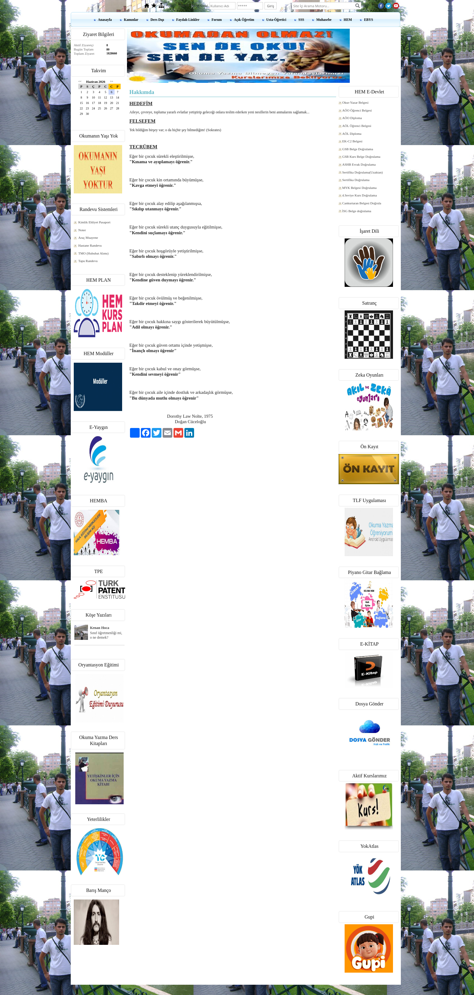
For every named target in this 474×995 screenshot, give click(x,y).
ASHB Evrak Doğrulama (359, 164)
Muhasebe (323, 19)
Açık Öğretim (244, 19)
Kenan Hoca (99, 628)
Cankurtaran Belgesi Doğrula (361, 203)
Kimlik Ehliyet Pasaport (94, 222)
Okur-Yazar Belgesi (355, 102)
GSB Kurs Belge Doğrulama (361, 156)
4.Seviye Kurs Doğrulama (359, 195)
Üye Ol (184, 5)
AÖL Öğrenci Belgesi (356, 126)
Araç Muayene (88, 237)
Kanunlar (131, 19)
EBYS (368, 19)
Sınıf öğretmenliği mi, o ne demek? (106, 635)
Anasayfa (105, 19)
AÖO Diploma (352, 118)
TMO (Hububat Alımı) (93, 253)
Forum (217, 19)
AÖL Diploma (351, 133)
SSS (301, 19)
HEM (348, 19)
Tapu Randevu (88, 261)
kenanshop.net (237, 987)
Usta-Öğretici (276, 19)
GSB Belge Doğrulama (357, 149)
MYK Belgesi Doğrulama (359, 188)
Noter (82, 230)
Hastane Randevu (90, 245)
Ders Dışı (157, 19)
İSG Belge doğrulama (356, 211)
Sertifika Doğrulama (355, 180)
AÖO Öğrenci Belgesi (357, 110)
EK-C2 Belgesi (352, 141)
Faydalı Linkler (188, 19)
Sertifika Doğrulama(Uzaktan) (362, 172)
